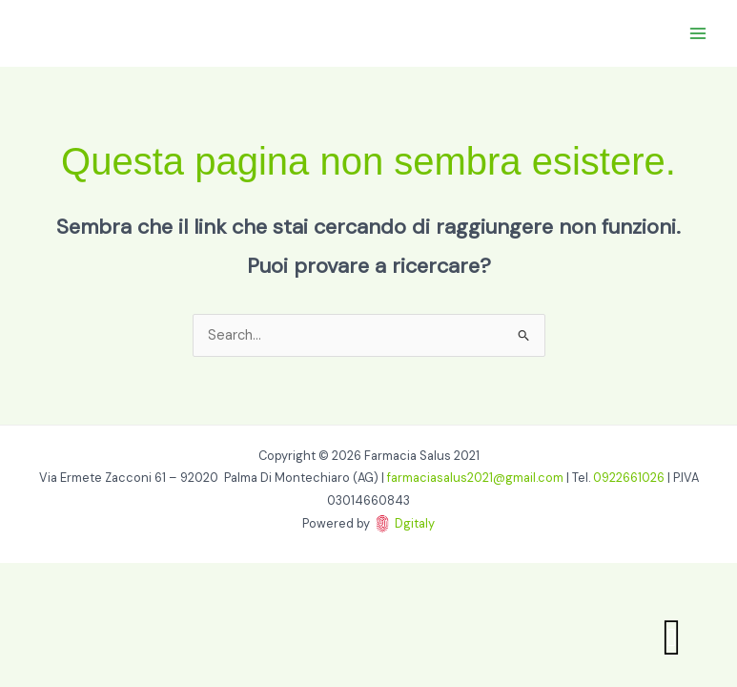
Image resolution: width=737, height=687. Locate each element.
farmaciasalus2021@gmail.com (475, 477)
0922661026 (629, 477)
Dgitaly (415, 523)
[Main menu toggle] (698, 33)
